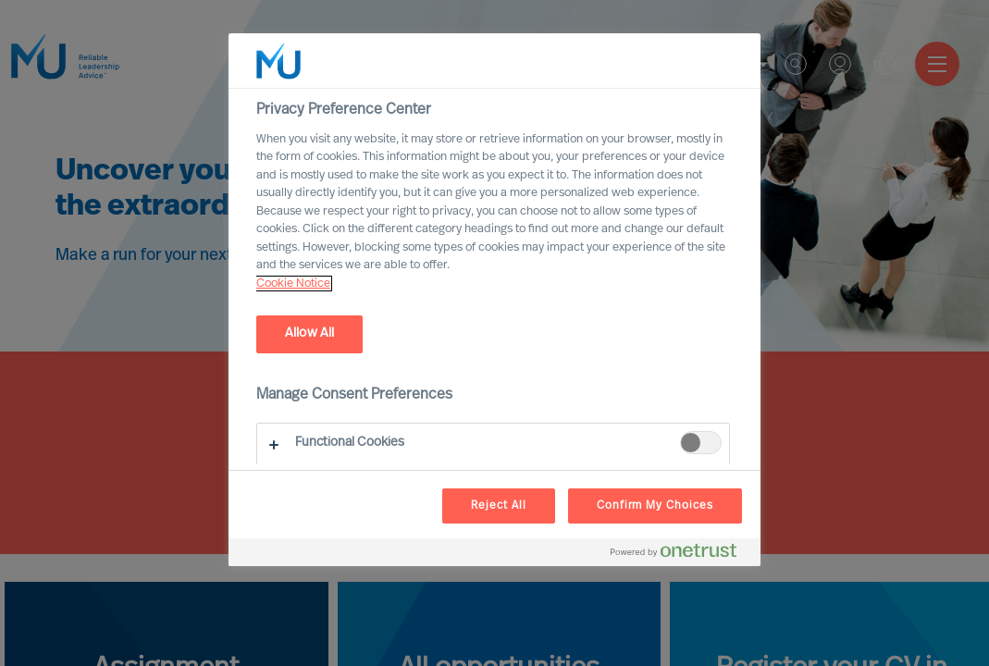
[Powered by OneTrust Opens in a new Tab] (681, 554)
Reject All (498, 506)
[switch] (701, 442)
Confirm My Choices (655, 506)
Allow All (309, 333)
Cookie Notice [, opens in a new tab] (293, 284)
